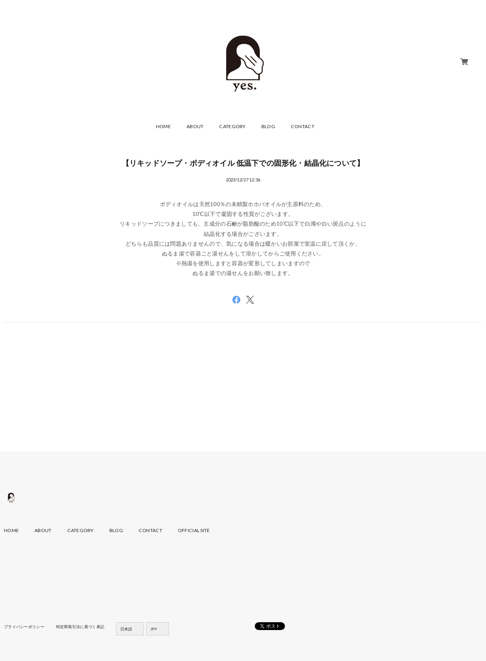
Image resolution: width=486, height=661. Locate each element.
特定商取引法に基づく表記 (80, 626)
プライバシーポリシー (24, 626)
